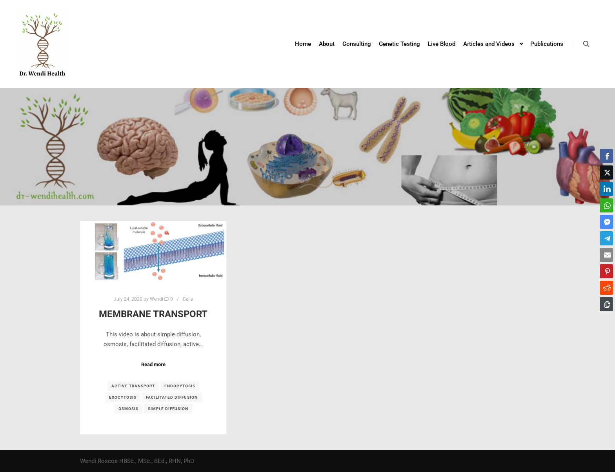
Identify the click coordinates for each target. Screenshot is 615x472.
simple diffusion (168, 409)
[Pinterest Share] (606, 271)
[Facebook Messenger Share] (606, 222)
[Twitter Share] (606, 172)
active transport (133, 386)
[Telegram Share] (606, 238)
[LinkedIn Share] (606, 189)
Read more (153, 364)
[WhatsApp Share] (606, 205)
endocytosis (179, 386)
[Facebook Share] (606, 156)
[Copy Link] (606, 304)
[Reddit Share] (606, 288)
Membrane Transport (153, 314)
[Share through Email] (606, 255)
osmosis (128, 409)
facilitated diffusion (172, 397)
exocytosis (122, 397)
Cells (188, 299)
